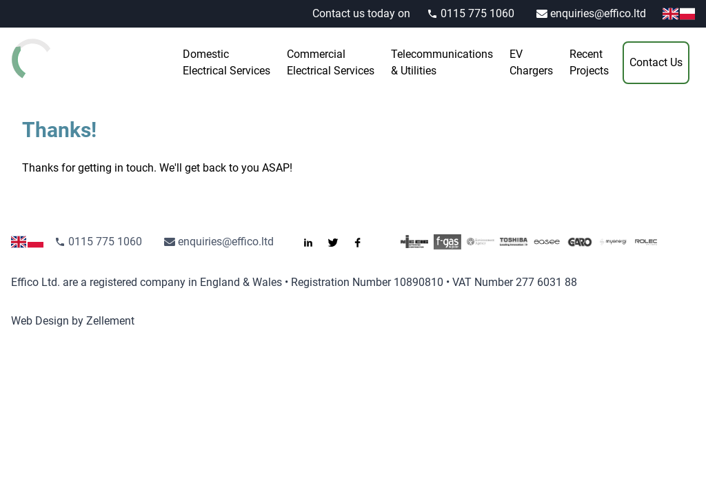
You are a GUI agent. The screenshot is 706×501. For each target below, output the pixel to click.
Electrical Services (226, 61)
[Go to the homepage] (66, 59)
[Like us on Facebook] (363, 242)
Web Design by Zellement (72, 320)
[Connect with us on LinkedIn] (313, 242)
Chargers (531, 61)
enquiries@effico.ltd (591, 13)
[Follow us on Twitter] (338, 242)
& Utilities (442, 61)
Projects (589, 61)
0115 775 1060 (470, 13)
